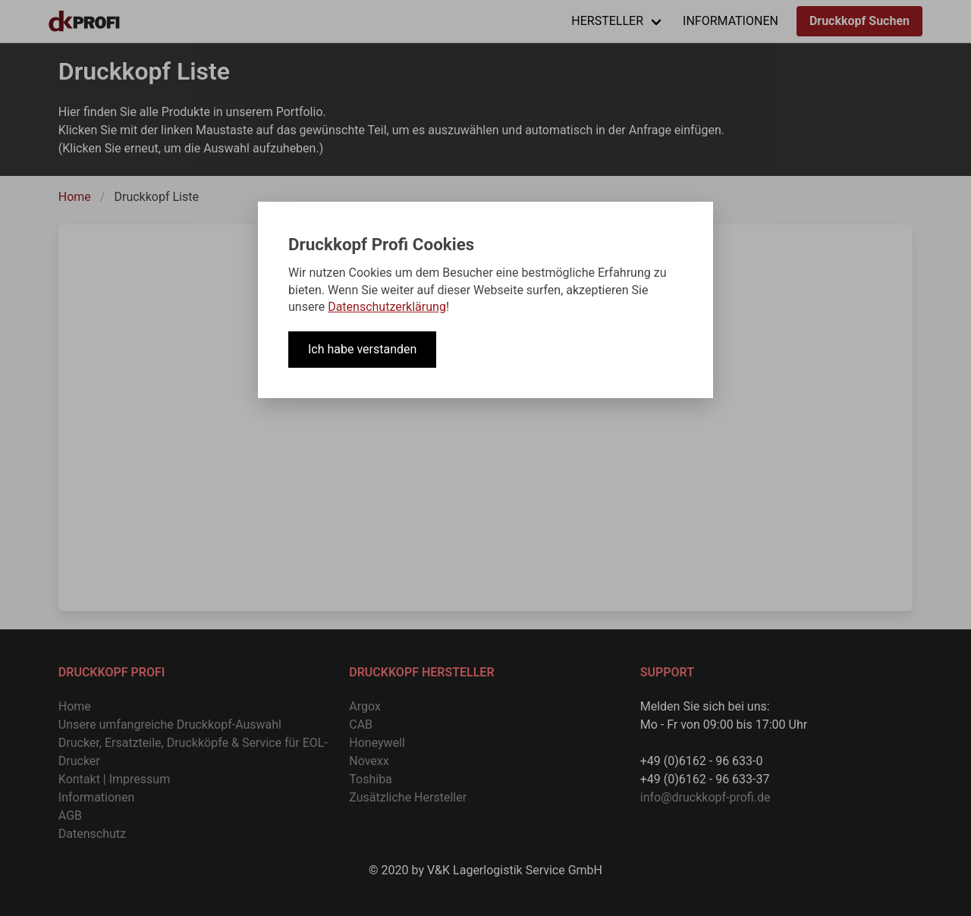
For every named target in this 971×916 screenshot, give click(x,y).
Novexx (368, 761)
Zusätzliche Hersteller (408, 797)
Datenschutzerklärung (387, 307)
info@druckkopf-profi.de (705, 797)
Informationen (96, 797)
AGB (70, 815)
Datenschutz (92, 834)
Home (74, 197)
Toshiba (370, 779)
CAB (360, 724)
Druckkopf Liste (156, 197)
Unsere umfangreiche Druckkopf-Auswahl (169, 724)
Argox (365, 706)
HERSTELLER (607, 21)
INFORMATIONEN (730, 21)
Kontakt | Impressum (114, 779)
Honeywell (377, 743)
